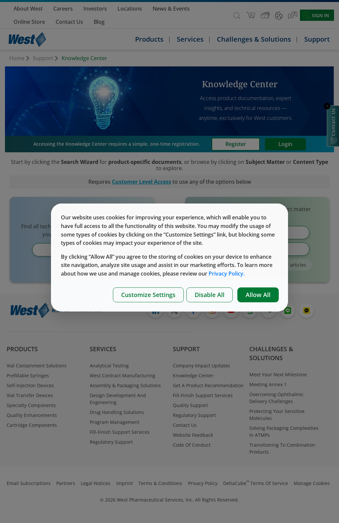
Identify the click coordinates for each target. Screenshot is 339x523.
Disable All (209, 295)
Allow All (258, 295)
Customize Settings (148, 295)
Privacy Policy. (227, 273)
